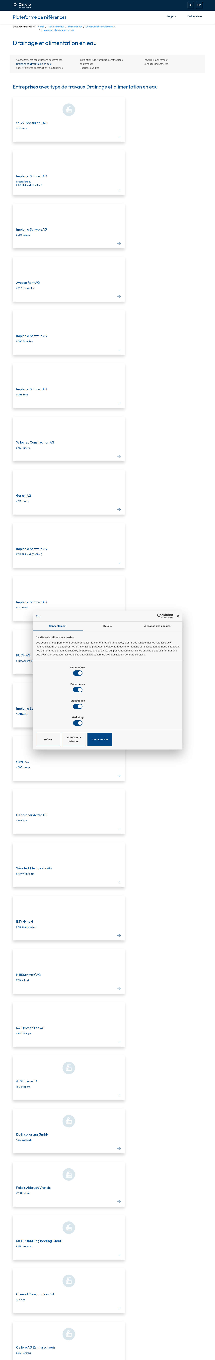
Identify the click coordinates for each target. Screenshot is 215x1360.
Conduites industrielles (156, 63)
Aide (116, 1320)
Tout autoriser (155, 714)
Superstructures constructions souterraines (39, 67)
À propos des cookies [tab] (157, 654)
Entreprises (194, 16)
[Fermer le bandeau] (177, 643)
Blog (116, 1309)
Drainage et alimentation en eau (33, 63)
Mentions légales (179, 1331)
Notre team (120, 1304)
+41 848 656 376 (189, 1325)
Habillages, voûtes (89, 67)
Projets (171, 16)
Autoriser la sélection (107, 714)
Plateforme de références (40, 17)
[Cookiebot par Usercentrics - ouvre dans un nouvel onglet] (157, 643)
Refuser (59, 714)
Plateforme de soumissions (74, 1304)
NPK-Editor (64, 1315)
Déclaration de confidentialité (186, 1338)
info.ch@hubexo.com (187, 1322)
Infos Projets (65, 1309)
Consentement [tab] (57, 654)
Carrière (118, 1315)
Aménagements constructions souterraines (39, 59)
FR (199, 5)
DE (191, 5)
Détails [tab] (107, 654)
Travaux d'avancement (156, 59)
